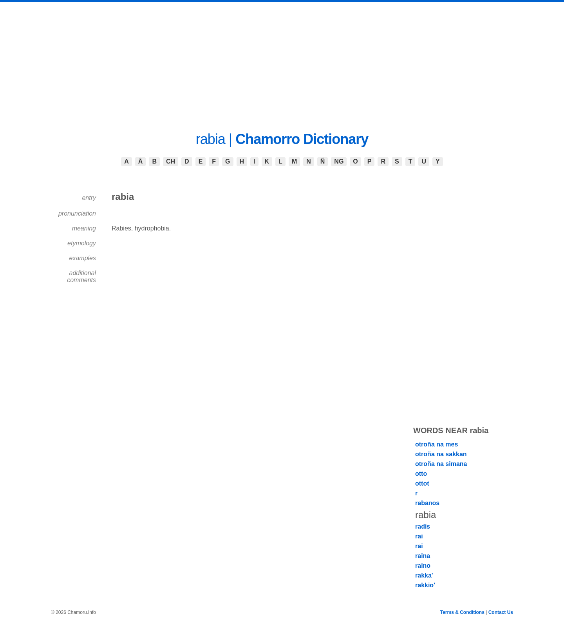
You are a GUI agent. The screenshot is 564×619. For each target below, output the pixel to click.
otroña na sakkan (441, 454)
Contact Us (500, 612)
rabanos (427, 503)
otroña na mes (436, 444)
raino (422, 565)
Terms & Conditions (462, 612)
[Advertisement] (282, 60)
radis (422, 526)
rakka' (424, 575)
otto (421, 473)
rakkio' (425, 585)
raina (422, 555)
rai (419, 536)
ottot (422, 483)
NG (338, 161)
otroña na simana (441, 464)
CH (170, 161)
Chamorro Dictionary (301, 139)
